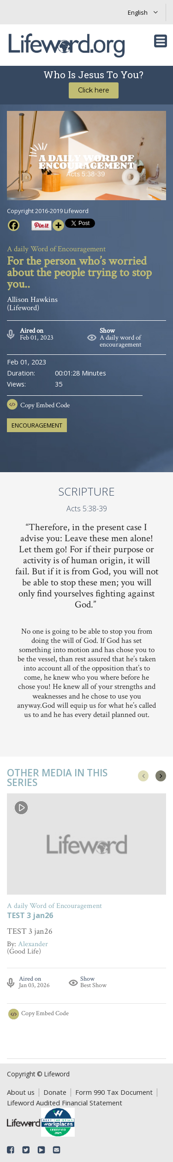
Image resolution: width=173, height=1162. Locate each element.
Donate (54, 1092)
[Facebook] (13, 225)
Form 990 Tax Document (114, 1092)
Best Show (93, 985)
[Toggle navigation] (160, 41)
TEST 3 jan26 (30, 915)
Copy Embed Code (45, 405)
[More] (58, 225)
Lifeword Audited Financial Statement (64, 1102)
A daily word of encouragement (121, 341)
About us (21, 1092)
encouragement (37, 425)
